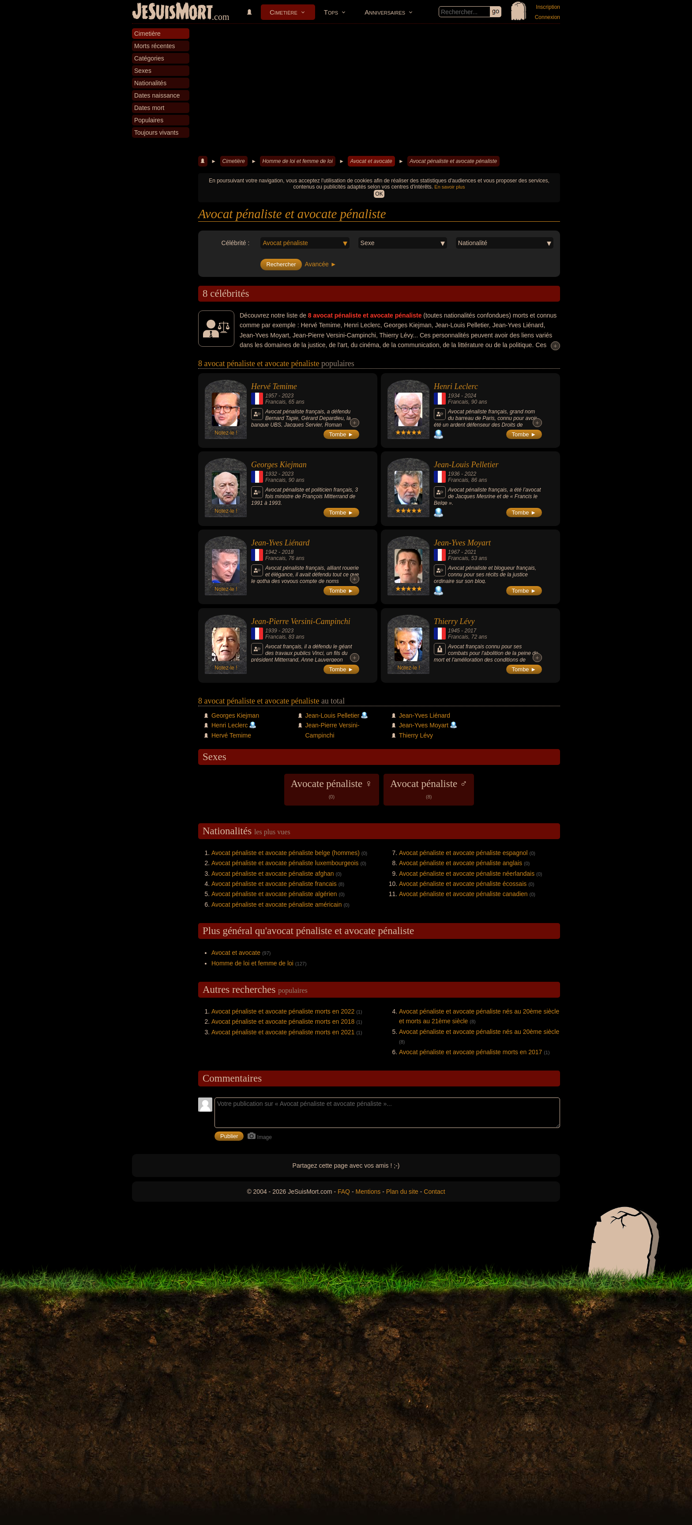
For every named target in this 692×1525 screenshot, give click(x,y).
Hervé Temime (274, 386)
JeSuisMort (172, 12)
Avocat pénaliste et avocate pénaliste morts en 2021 (282, 1032)
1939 (271, 631)
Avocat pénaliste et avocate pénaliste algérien (274, 893)
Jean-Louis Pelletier (466, 464)
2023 (287, 396)
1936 (454, 474)
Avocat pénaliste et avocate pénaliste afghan (272, 873)
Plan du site (402, 1191)
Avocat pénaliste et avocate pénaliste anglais (460, 863)
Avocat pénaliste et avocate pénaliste (453, 161)
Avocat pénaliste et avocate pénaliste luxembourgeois (285, 863)
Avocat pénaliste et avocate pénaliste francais (274, 883)
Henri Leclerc (456, 386)
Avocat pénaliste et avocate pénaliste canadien (463, 893)
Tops (331, 12)
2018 (287, 552)
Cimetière (283, 12)
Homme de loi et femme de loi (297, 161)
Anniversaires (385, 12)
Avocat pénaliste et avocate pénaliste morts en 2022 (282, 1011)
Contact (434, 1191)
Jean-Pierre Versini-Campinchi (300, 621)
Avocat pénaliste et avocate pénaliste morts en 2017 (470, 1052)
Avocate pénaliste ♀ (331, 788)
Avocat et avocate (371, 161)
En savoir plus (449, 186)
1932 (271, 474)
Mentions (367, 1191)
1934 (454, 396)
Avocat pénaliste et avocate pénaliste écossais (463, 883)
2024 (470, 396)
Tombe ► (341, 434)
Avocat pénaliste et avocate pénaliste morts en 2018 (282, 1021)
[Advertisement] (379, 90)
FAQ (344, 1191)
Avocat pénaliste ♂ (428, 788)
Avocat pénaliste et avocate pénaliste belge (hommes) (285, 852)
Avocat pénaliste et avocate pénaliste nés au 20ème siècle (479, 1031)
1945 (454, 631)
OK (379, 194)
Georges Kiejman (279, 464)
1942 (271, 552)
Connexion (547, 17)
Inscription (548, 7)
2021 (470, 552)
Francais (275, 402)
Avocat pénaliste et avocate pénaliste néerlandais (466, 873)
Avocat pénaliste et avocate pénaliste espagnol (463, 852)
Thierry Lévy (454, 621)
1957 (271, 396)
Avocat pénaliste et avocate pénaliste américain (276, 904)
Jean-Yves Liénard (280, 542)
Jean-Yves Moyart (462, 542)
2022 (470, 474)
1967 (454, 552)
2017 (470, 631)
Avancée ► (321, 264)
